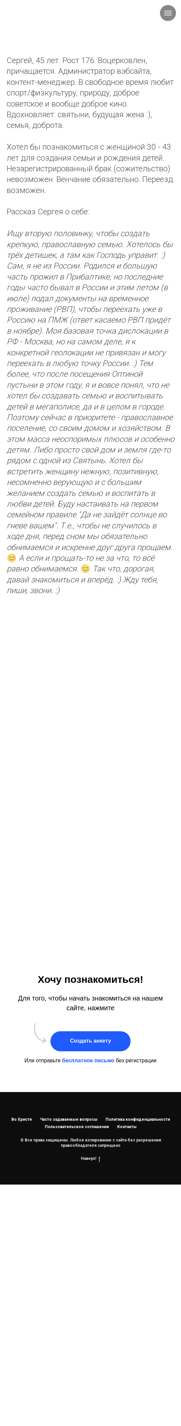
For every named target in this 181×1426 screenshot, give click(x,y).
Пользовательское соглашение (77, 1126)
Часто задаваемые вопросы (69, 1119)
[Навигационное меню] (168, 13)
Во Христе (21, 1119)
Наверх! (90, 1158)
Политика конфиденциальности (138, 1119)
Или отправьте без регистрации (90, 1060)
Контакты (127, 1126)
